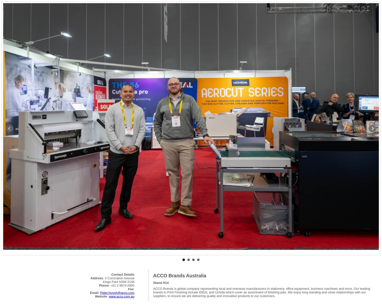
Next (372, 128)
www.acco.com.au (121, 296)
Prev (9, 128)
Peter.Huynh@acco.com (117, 293)
